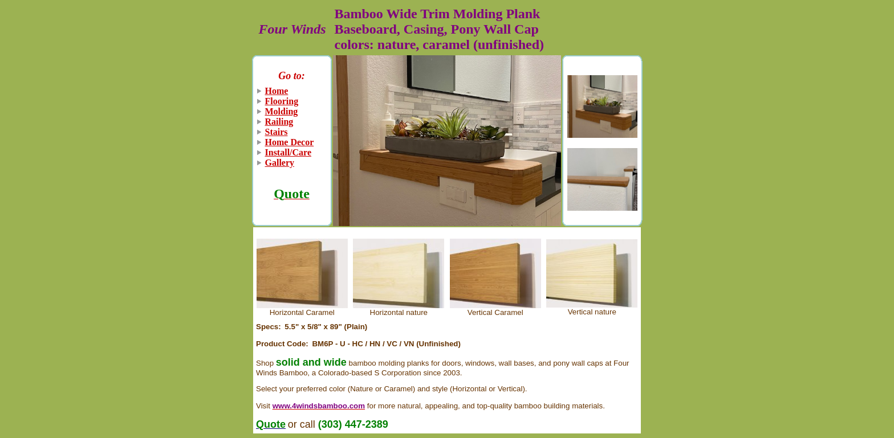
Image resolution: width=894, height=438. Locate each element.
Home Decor (289, 142)
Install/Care (288, 152)
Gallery (280, 162)
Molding (281, 111)
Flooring (282, 101)
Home (276, 91)
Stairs (276, 132)
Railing (279, 121)
